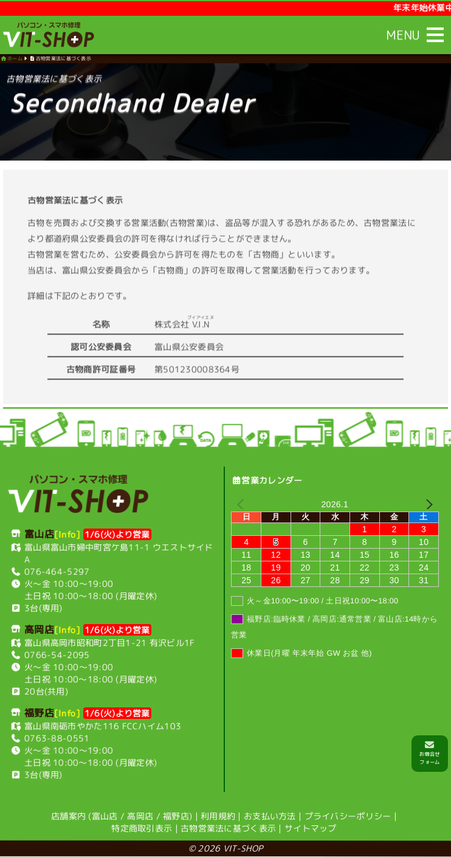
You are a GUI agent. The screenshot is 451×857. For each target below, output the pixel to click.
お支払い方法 (270, 816)
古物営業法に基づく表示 (228, 828)
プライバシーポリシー (348, 816)
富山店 (105, 816)
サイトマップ (310, 828)
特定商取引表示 (141, 828)
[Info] (67, 534)
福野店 (176, 816)
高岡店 (140, 816)
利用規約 (218, 816)
